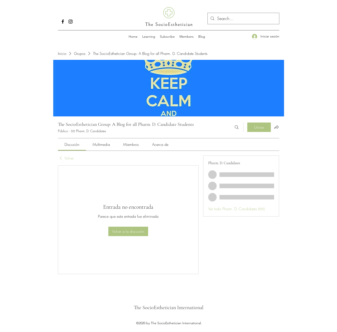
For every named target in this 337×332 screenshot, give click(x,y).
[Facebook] (62, 21)
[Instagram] (70, 21)
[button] (149, 36)
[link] (72, 144)
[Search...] (243, 18)
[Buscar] (237, 127)
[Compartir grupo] (276, 127)
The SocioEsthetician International (168, 307)
